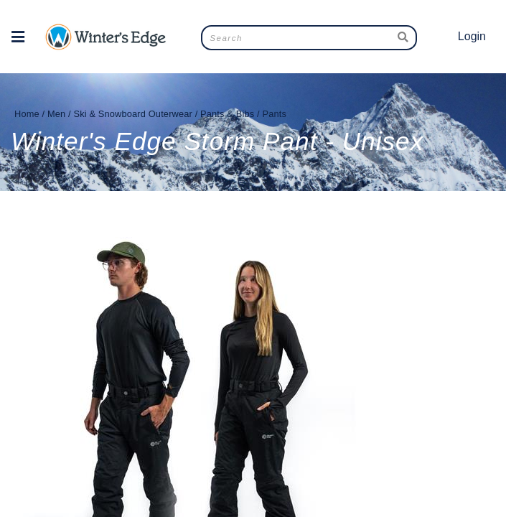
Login (472, 36)
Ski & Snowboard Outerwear (132, 113)
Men (56, 113)
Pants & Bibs (227, 113)
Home (26, 113)
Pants (274, 113)
